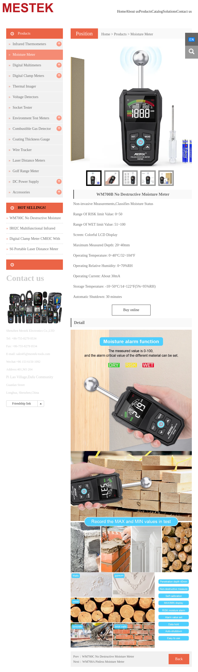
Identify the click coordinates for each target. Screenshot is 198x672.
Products (145, 11)
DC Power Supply (26, 182)
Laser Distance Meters (29, 160)
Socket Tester (22, 107)
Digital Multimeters (27, 65)
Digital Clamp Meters (28, 76)
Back (179, 659)
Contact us (184, 11)
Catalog (157, 11)
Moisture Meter (141, 34)
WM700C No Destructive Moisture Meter (108, 656)
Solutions (170, 11)
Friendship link (22, 403)
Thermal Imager (24, 86)
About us (132, 11)
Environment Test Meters (31, 118)
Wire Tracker (22, 150)
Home (121, 11)
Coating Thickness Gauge (31, 139)
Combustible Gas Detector (32, 129)
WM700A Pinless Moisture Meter (103, 661)
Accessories (21, 192)
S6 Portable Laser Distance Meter (34, 249)
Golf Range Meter (26, 171)
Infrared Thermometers (29, 44)
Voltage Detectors (25, 97)
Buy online (131, 310)
